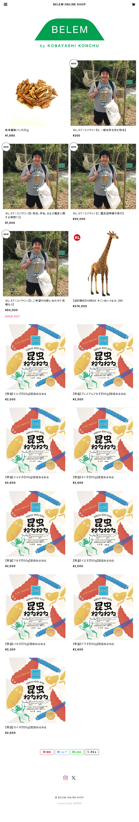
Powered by (69, 803)
